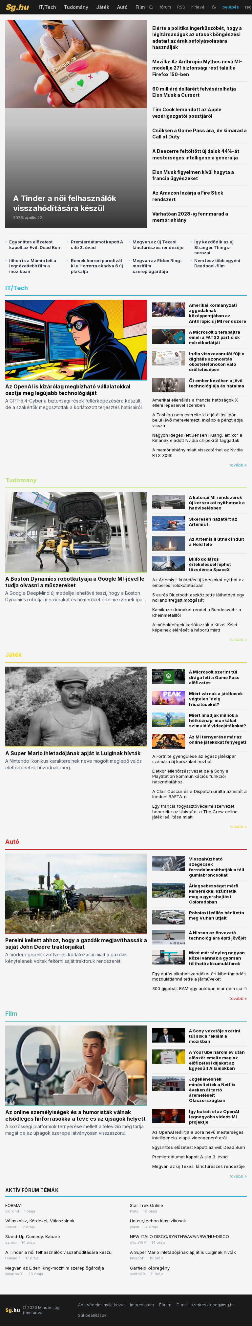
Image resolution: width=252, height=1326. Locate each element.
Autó (122, 7)
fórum (165, 7)
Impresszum (142, 1304)
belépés (230, 7)
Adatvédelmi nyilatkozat (101, 1304)
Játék (102, 7)
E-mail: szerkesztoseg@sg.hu (206, 1304)
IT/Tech (47, 7)
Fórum (165, 1304)
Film (140, 7)
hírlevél (198, 7)
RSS (181, 7)
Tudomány (76, 7)
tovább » (238, 465)
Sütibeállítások (92, 1315)
